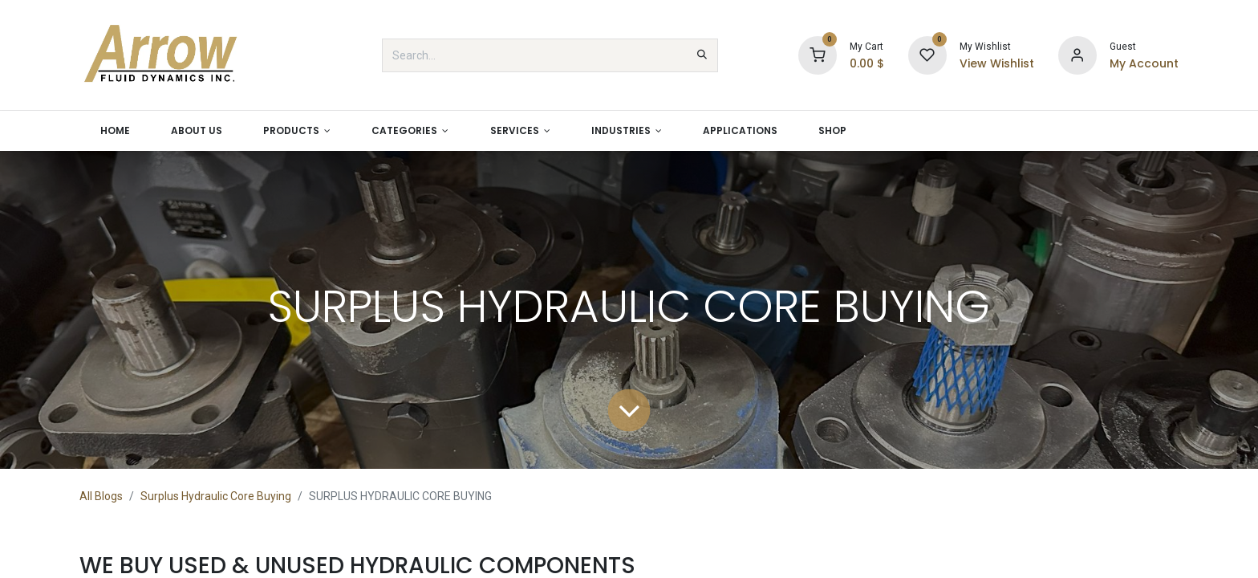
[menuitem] (114, 131)
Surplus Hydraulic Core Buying (215, 496)
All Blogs (101, 496)
